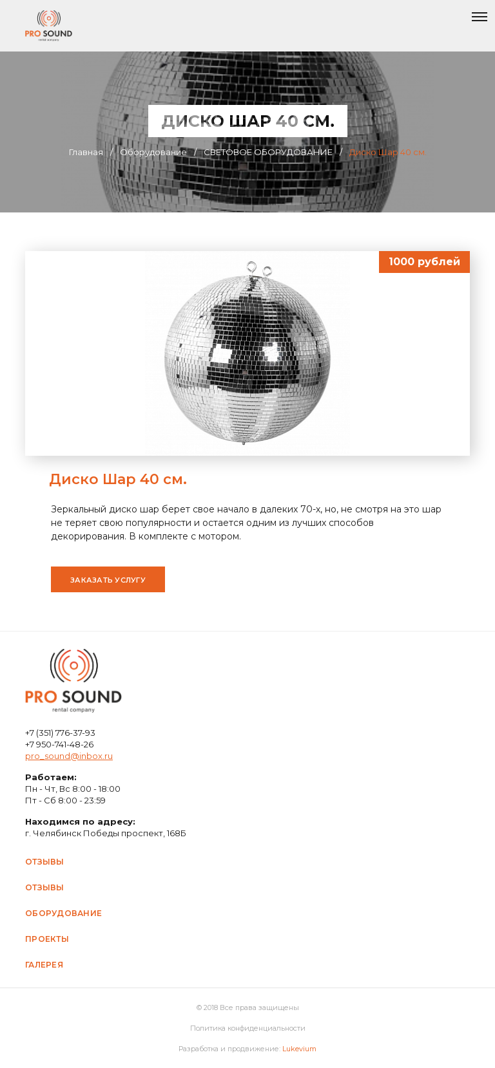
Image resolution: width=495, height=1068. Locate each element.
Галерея (44, 965)
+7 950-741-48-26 (59, 744)
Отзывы (44, 862)
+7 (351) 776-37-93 (60, 732)
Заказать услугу (108, 580)
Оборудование (63, 913)
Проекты (47, 939)
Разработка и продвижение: (247, 1048)
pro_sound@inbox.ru (69, 756)
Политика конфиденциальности (248, 1028)
